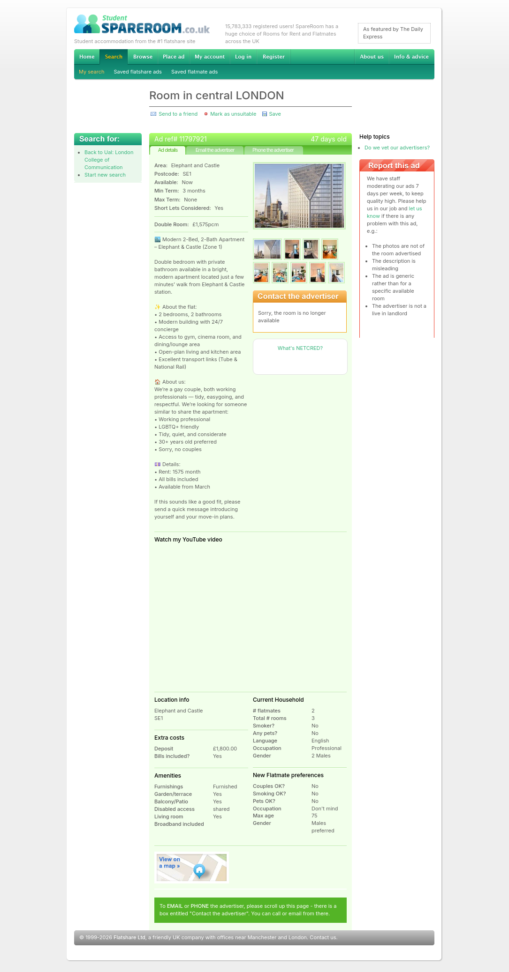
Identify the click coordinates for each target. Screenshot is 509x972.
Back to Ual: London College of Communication (108, 160)
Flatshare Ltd (129, 937)
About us (371, 56)
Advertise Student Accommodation (174, 56)
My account (210, 56)
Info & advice (411, 56)
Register (274, 56)
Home (86, 56)
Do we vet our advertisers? (397, 147)
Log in (243, 56)
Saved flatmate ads (194, 71)
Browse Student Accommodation (143, 56)
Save (275, 114)
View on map (191, 867)
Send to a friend (178, 114)
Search (113, 57)
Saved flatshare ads (138, 71)
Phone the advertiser (273, 150)
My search (92, 71)
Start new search (105, 174)
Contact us (323, 937)
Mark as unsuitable (233, 114)
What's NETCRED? (300, 348)
